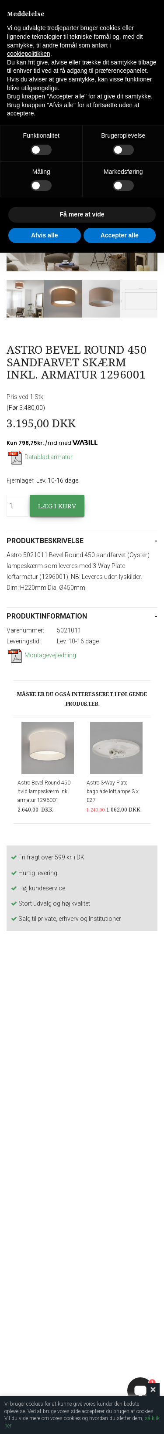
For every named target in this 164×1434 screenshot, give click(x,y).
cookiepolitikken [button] (28, 53)
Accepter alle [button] (120, 235)
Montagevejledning (41, 655)
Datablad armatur (40, 456)
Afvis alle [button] (44, 235)
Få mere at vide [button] (82, 214)
